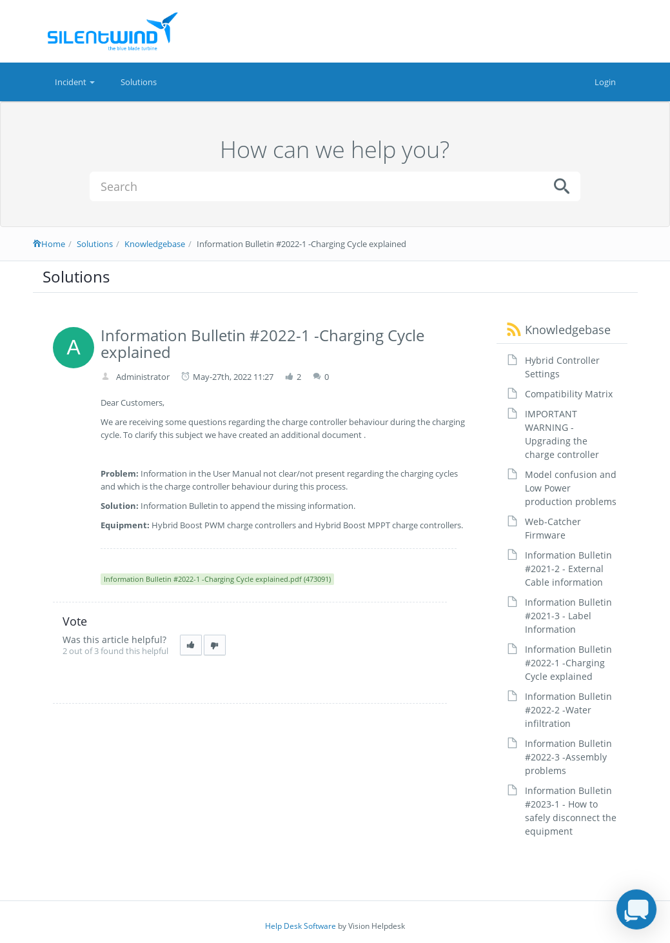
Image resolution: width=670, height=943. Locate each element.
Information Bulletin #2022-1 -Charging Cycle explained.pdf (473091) (217, 579)
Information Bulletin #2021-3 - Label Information (568, 615)
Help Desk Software (300, 925)
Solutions (139, 82)
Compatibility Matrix (569, 394)
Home (49, 244)
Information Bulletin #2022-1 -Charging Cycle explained (568, 662)
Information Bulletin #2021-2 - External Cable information (568, 568)
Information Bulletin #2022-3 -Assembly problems (568, 757)
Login (605, 82)
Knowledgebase (154, 244)
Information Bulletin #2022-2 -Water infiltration (568, 710)
